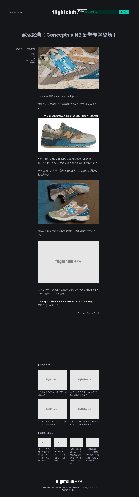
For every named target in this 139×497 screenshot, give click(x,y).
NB (34, 58)
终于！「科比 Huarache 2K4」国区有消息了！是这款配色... (60, 455)
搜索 (124, 12)
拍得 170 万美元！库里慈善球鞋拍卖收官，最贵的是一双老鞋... (44, 455)
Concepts (31, 56)
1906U (32, 63)
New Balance (30, 61)
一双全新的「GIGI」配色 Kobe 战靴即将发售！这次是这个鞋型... (92, 455)
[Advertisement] (68, 334)
